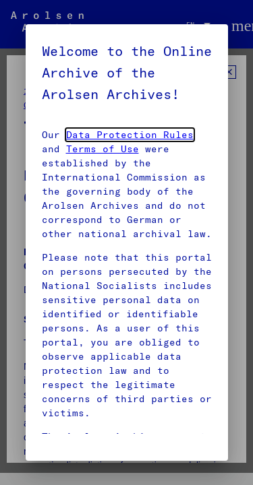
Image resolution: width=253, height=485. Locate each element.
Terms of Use (102, 149)
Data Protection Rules (130, 135)
